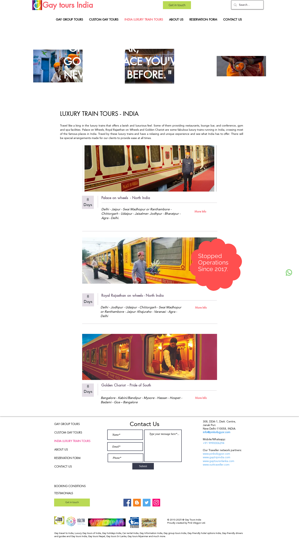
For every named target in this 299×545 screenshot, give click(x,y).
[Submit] (143, 466)
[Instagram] (156, 502)
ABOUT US (61, 449)
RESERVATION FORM (67, 458)
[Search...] (247, 5)
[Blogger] (137, 502)
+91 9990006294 (213, 443)
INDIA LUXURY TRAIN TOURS (70, 441)
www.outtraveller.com (216, 464)
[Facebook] (127, 502)
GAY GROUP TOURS (67, 424)
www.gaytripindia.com (216, 457)
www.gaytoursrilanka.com (218, 461)
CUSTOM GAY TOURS (68, 432)
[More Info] (200, 211)
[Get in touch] (177, 5)
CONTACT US (63, 466)
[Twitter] (146, 502)
